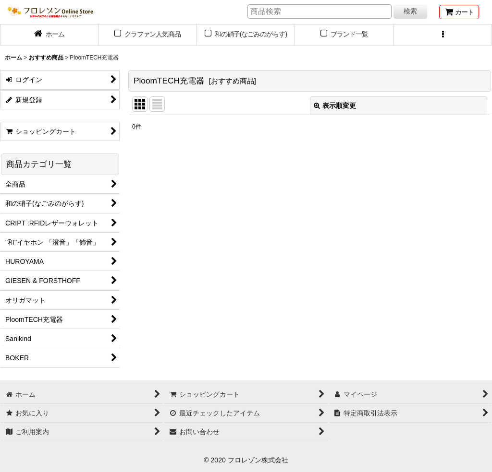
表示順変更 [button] (335, 105)
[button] (443, 35)
